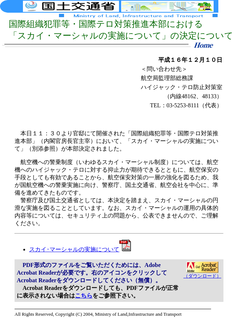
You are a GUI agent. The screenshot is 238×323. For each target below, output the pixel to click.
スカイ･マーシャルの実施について (80, 249)
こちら (83, 295)
